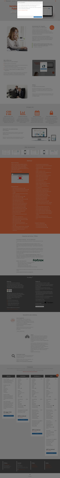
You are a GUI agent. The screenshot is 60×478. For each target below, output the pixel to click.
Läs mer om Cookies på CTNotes (23, 10)
